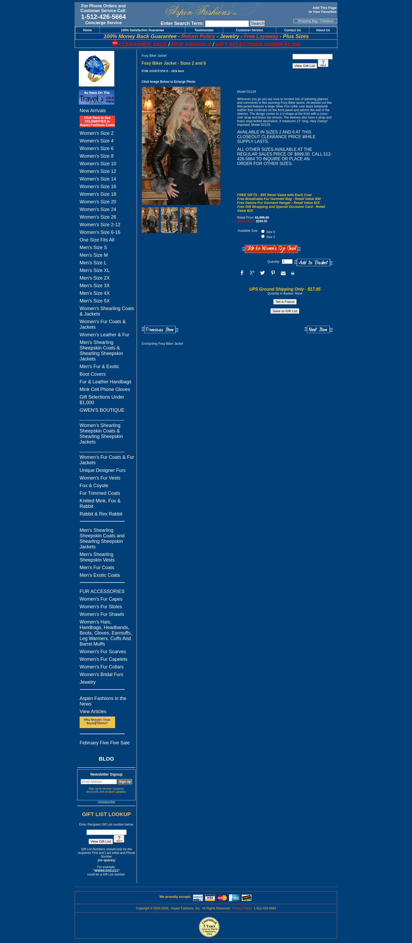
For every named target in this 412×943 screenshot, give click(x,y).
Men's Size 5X (95, 300)
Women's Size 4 (97, 140)
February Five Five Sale (105, 742)
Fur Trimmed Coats (100, 493)
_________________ (102, 417)
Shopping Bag (307, 21)
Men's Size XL (95, 270)
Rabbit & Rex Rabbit (101, 514)
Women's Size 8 (97, 156)
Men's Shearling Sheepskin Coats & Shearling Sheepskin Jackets (101, 351)
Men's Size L (93, 262)
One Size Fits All (97, 240)
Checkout (326, 21)
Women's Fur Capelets (103, 659)
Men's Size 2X (95, 278)
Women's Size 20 (98, 201)
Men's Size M (94, 255)
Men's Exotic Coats (100, 575)
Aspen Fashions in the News (103, 701)
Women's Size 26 (98, 217)
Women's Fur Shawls (102, 614)
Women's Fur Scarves (103, 651)
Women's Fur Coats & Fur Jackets (107, 460)
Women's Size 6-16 (100, 232)
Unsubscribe (106, 802)
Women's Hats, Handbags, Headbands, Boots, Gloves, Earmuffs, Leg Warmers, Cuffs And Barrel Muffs (106, 633)
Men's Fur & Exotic (99, 366)
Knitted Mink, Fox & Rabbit (100, 503)
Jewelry (88, 682)
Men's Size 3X (95, 285)
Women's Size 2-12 (100, 224)
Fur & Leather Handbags (105, 381)
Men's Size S (93, 247)
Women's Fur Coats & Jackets (103, 324)
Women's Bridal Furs (101, 674)
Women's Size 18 (98, 194)
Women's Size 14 (98, 179)
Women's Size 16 (98, 186)
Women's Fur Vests (100, 478)
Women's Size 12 (98, 171)
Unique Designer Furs (103, 470)
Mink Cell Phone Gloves (105, 389)
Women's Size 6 (97, 148)
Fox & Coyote (94, 485)
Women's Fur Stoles (101, 606)
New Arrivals (93, 110)
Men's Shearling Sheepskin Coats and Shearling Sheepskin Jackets (102, 538)
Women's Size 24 (98, 209)
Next (319, 329)
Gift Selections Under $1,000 (102, 399)
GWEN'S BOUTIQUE (102, 410)
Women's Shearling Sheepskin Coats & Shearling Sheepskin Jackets (101, 434)
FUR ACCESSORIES (102, 591)
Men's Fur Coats (97, 567)
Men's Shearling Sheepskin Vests (97, 557)
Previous (160, 329)
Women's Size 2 (97, 133)
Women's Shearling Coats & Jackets (107, 311)
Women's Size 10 (98, 163)
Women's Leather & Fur (104, 334)
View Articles (93, 711)
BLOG (106, 759)
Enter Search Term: (182, 23)
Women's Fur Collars (101, 666)
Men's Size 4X (95, 293)
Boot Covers (93, 374)
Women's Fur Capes (101, 599)
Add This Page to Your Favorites (323, 10)
